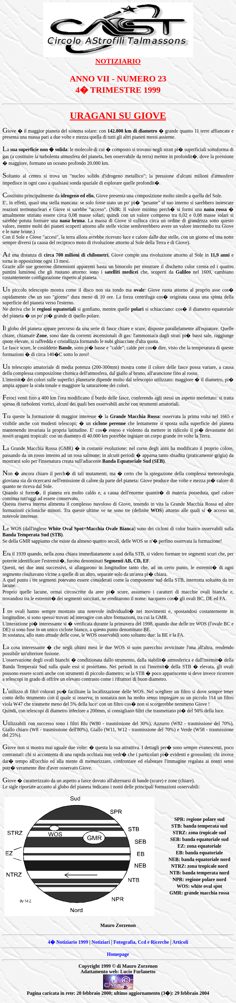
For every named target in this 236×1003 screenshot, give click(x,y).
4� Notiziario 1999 (68, 942)
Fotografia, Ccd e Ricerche (141, 942)
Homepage (118, 954)
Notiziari (101, 942)
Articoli (180, 942)
